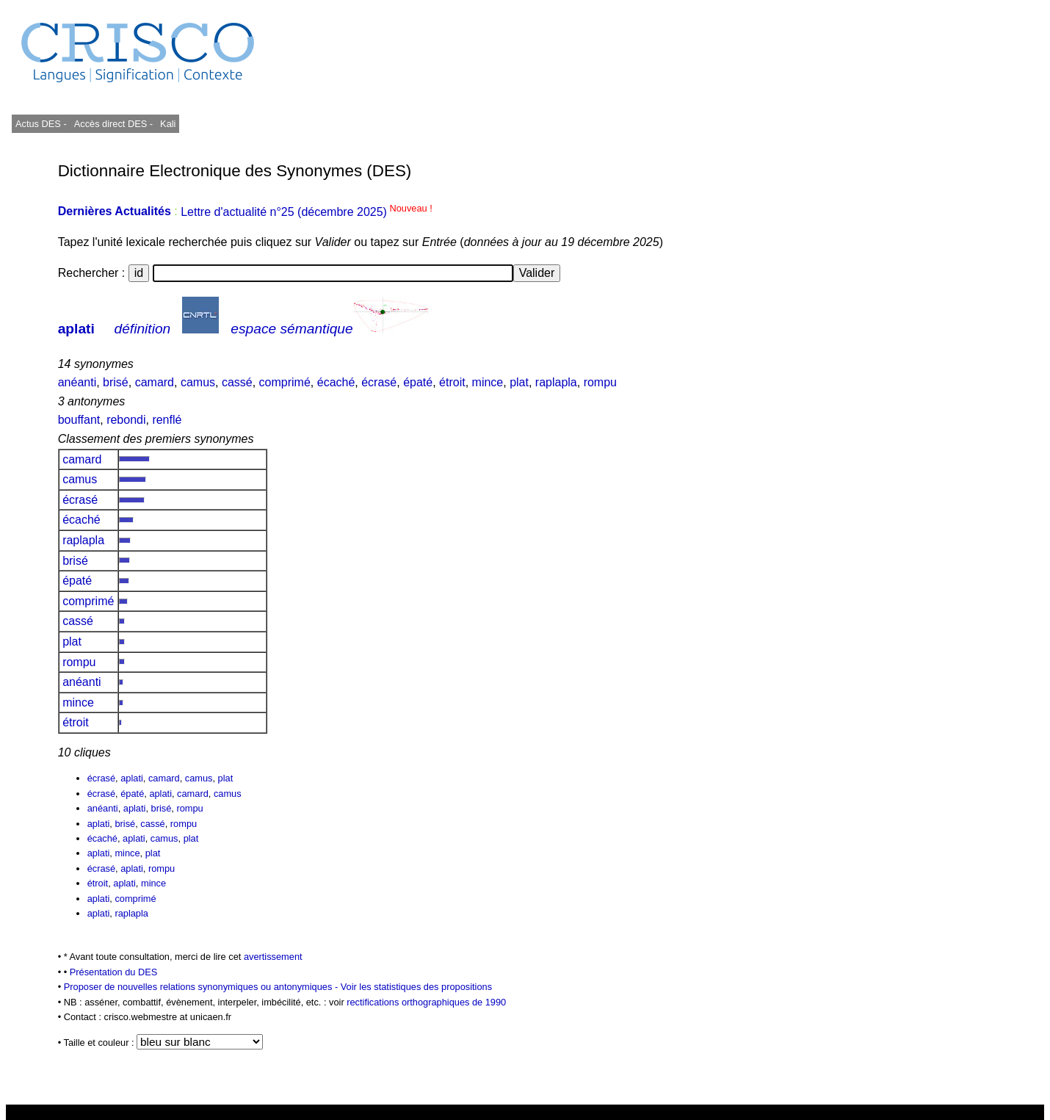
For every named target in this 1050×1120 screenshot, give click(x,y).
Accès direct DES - (113, 123)
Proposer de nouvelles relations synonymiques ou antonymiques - (202, 986)
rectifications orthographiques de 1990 (426, 1002)
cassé (237, 382)
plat (519, 382)
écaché (336, 382)
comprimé (285, 382)
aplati (76, 328)
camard (154, 382)
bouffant (79, 419)
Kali (167, 123)
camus (198, 382)
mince (488, 382)
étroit (452, 382)
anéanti (77, 382)
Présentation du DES (114, 972)
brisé (115, 382)
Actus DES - (41, 123)
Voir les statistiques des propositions (416, 986)
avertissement (273, 956)
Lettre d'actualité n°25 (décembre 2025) (306, 212)
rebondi (125, 419)
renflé (166, 419)
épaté (417, 382)
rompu (600, 382)
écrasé (379, 382)
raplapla (556, 382)
